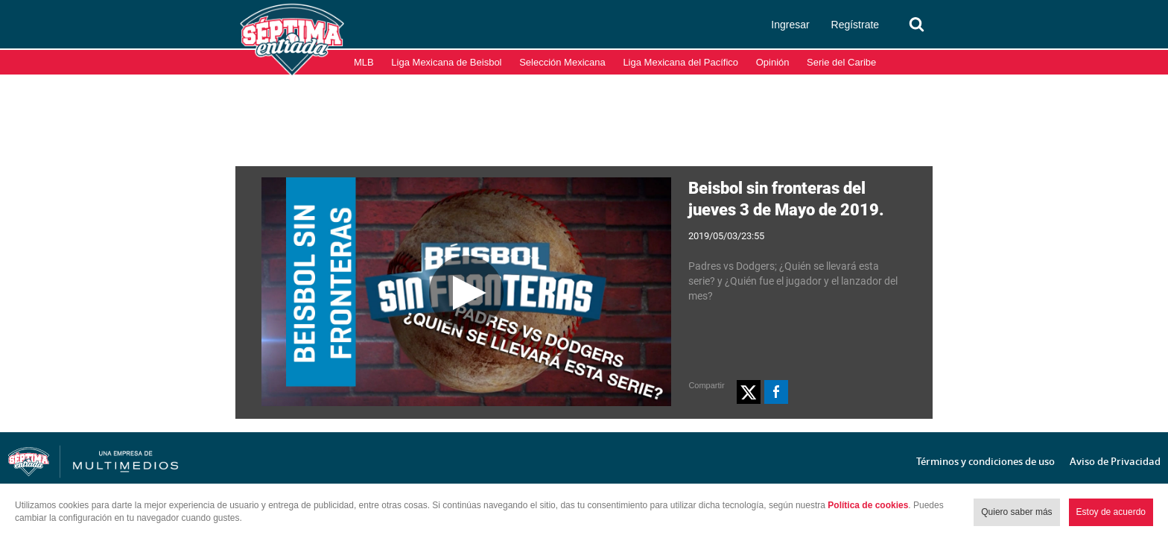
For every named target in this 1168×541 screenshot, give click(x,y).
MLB (364, 62)
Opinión (773, 62)
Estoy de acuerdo (1111, 512)
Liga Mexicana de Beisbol (446, 62)
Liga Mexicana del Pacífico (680, 62)
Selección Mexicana (562, 62)
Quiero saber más (1016, 512)
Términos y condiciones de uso (985, 461)
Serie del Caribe (841, 62)
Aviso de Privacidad (1115, 461)
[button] (749, 392)
